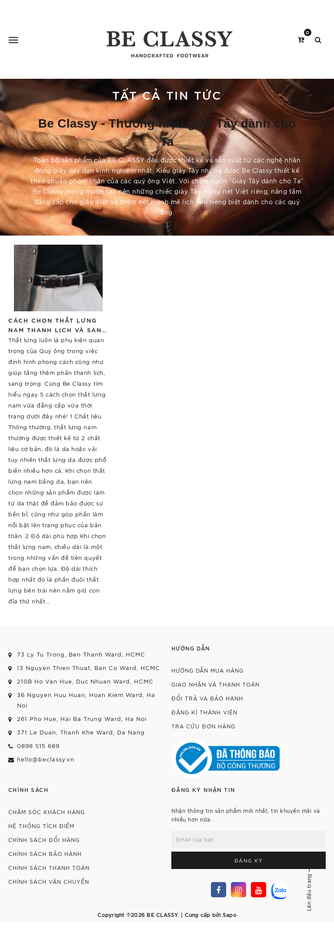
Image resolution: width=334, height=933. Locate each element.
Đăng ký (248, 860)
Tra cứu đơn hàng (203, 726)
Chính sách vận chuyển (48, 881)
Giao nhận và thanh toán (215, 684)
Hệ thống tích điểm (41, 825)
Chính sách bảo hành (45, 853)
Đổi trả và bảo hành (207, 698)
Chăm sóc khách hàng (46, 811)
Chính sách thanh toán (49, 867)
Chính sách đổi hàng (44, 839)
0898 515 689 (38, 745)
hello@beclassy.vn (45, 759)
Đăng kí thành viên (204, 712)
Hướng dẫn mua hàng (207, 670)
